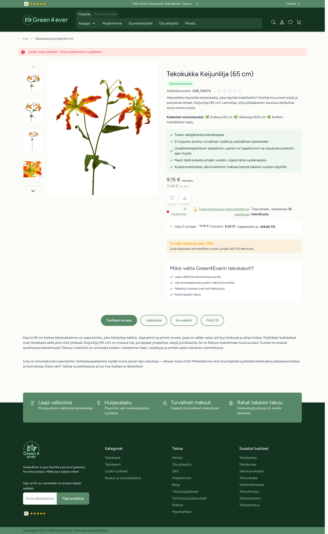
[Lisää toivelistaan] (172, 197)
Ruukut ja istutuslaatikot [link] (123, 478)
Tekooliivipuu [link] (249, 491)
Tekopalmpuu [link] (249, 505)
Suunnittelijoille (140, 23)
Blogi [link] (176, 485)
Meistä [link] (177, 458)
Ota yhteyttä (168, 23)
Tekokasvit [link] (113, 464)
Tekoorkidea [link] (248, 478)
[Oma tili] (282, 22)
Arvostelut (184, 320)
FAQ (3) (212, 320)
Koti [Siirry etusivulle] (25, 39)
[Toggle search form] (273, 22)
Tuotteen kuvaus (119, 320)
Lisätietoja (154, 320)
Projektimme (112, 23)
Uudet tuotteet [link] (116, 471)
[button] (230, 91)
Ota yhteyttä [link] (181, 464)
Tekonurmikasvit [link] (251, 471)
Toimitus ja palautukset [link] (189, 498)
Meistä (190, 23)
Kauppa (87, 23)
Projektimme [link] (181, 478)
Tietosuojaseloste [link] (185, 491)
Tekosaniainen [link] (250, 498)
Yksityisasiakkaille (105, 14)
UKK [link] (175, 471)
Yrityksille (84, 14)
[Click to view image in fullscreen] (102, 129)
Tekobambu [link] (248, 458)
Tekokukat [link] (112, 458)
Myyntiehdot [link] (181, 512)
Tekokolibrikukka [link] (251, 485)
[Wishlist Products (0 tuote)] (290, 22)
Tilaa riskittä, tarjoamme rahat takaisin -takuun (166, 4)
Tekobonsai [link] (247, 464)
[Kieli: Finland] (293, 4)
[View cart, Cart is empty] (299, 22)
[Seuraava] (33, 191)
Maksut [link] (177, 505)
